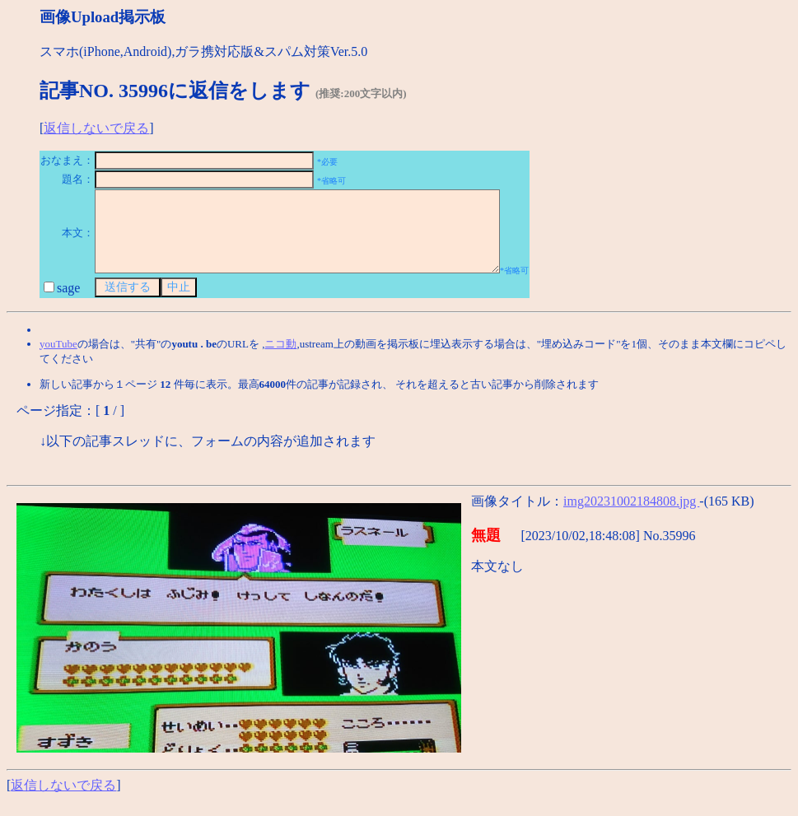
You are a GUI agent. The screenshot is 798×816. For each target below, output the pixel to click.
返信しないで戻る (96, 128)
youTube (58, 358)
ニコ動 (280, 358)
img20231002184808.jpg (631, 516)
